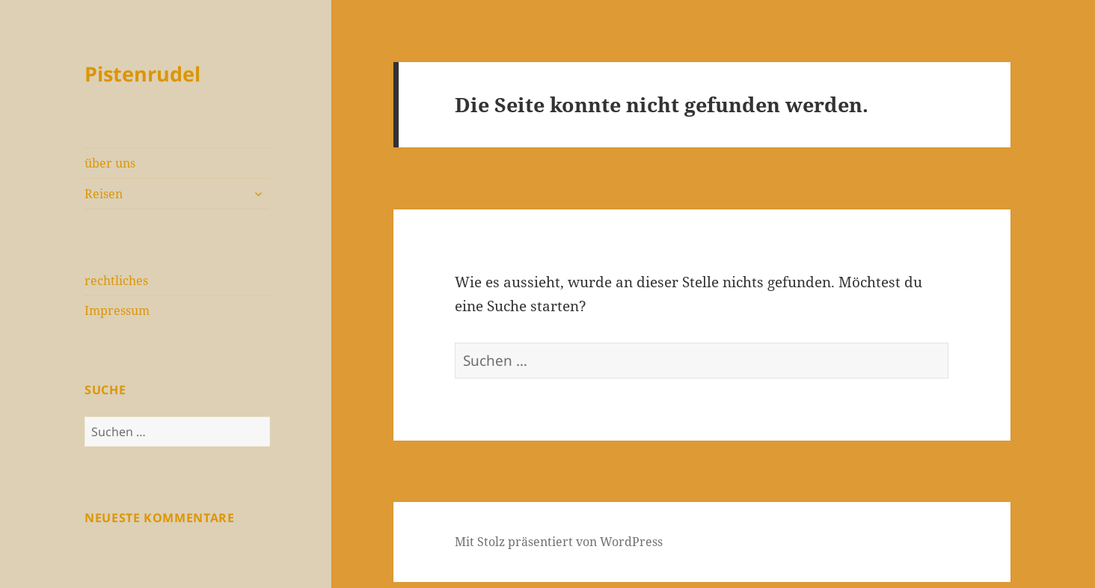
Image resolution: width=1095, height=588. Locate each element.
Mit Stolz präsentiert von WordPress (559, 541)
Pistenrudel (142, 74)
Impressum (117, 310)
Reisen (104, 194)
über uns (110, 163)
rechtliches (116, 280)
